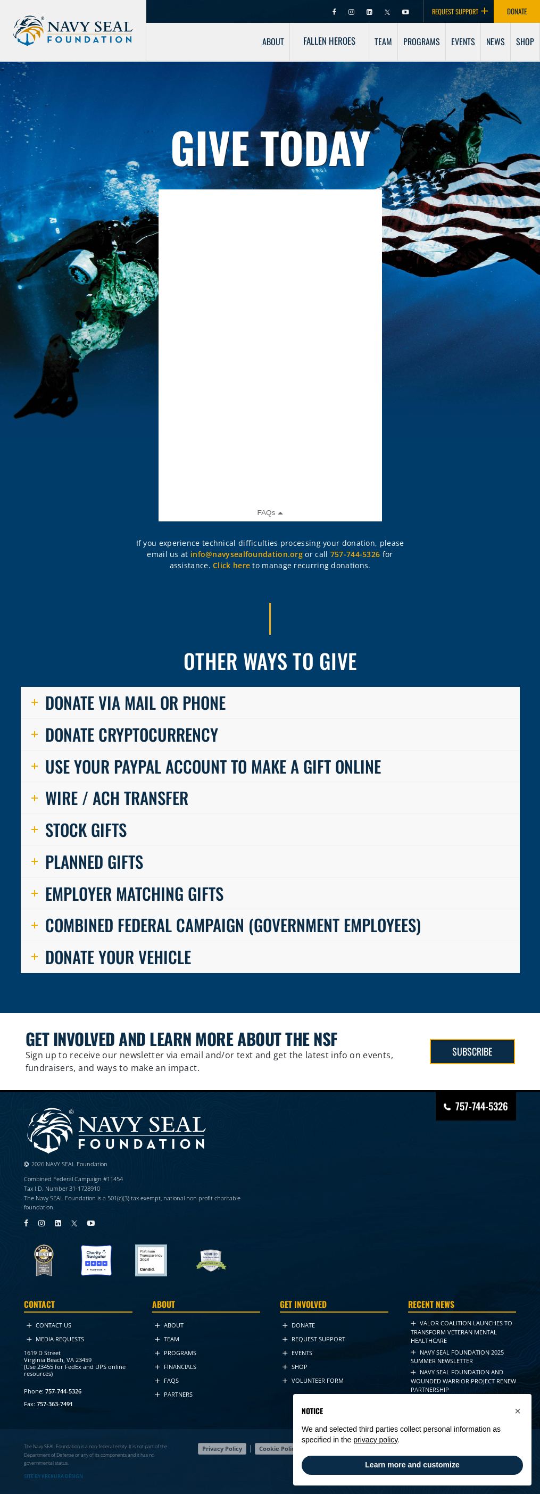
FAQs (167, 1380)
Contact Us (49, 1325)
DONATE (517, 11)
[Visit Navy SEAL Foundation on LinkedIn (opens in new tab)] (370, 11)
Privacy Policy (222, 1448)
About (169, 1325)
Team (167, 1339)
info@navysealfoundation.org (246, 554)
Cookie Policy (278, 1448)
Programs (175, 1353)
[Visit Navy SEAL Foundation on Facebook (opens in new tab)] (335, 11)
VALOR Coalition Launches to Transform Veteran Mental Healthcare (461, 1331)
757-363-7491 (55, 1403)
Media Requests (55, 1339)
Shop (295, 1367)
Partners (174, 1394)
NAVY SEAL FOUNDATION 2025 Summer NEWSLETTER (457, 1356)
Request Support (314, 1339)
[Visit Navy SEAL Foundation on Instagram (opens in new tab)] (352, 11)
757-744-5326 (355, 554)
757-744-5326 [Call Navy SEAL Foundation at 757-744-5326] (481, 1105)
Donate (299, 1325)
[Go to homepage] (73, 21)
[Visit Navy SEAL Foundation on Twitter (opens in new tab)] (388, 11)
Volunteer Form (313, 1380)
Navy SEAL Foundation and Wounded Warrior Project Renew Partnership (463, 1380)
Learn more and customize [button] (412, 1464)
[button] (517, 1411)
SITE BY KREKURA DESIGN (53, 1475)
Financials (175, 1367)
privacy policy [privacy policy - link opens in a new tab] (375, 1439)
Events (297, 1353)
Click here (231, 565)
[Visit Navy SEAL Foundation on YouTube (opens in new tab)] (405, 11)
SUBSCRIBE (472, 1051)
